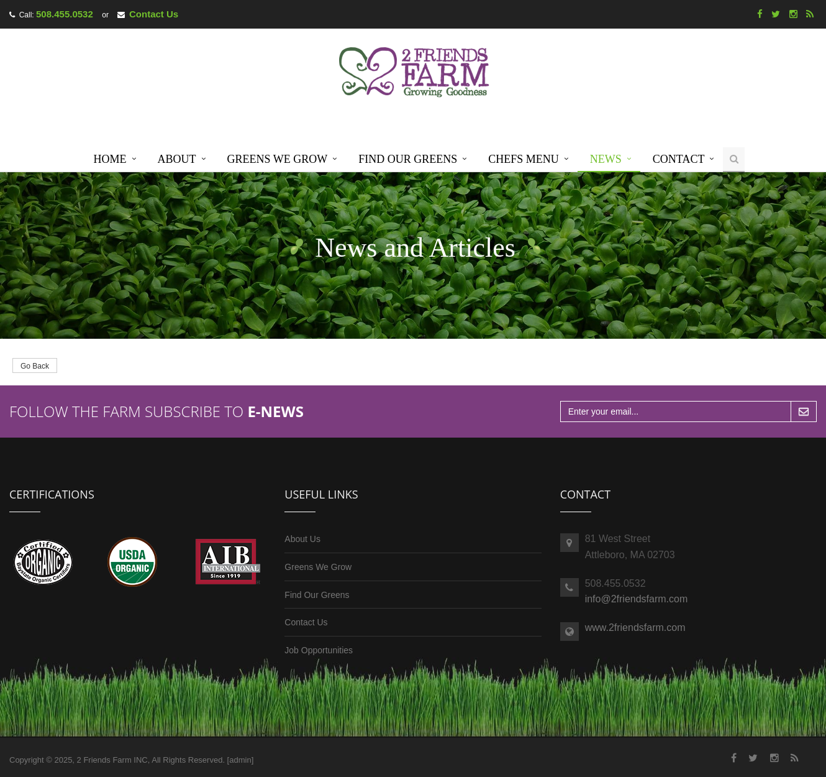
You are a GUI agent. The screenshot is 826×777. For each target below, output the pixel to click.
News (606, 159)
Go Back (34, 366)
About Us (302, 539)
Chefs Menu (523, 159)
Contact (679, 159)
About (177, 159)
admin (240, 760)
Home (110, 159)
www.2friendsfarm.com (635, 627)
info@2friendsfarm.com (636, 599)
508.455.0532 (64, 14)
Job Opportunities (318, 650)
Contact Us (153, 14)
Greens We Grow (277, 159)
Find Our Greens (407, 159)
